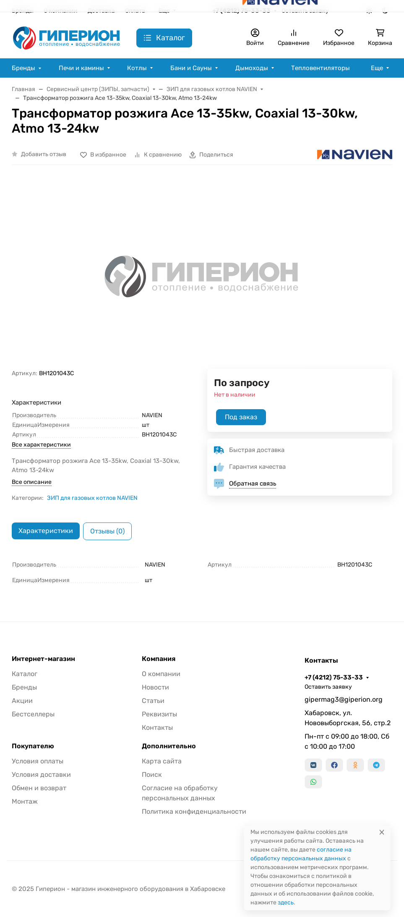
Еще (377, 68)
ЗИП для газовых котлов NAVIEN (92, 498)
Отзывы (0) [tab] (107, 531)
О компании (161, 674)
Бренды (23, 68)
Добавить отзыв (43, 154)
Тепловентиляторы (320, 68)
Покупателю (33, 746)
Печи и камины (81, 68)
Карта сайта (162, 761)
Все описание (32, 482)
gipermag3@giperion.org (344, 699)
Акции (22, 701)
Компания (158, 659)
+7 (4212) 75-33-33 (334, 677)
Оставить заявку (328, 686)
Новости (155, 687)
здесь (286, 902)
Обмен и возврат (39, 788)
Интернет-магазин (43, 659)
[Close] (382, 832)
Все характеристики (41, 444)
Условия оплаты (37, 761)
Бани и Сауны (191, 68)
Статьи (153, 701)
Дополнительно (169, 746)
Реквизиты (159, 714)
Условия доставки (41, 775)
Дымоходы (251, 68)
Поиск (152, 775)
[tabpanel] (202, 572)
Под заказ (241, 417)
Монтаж (25, 801)
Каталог (24, 674)
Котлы (137, 68)
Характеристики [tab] (45, 531)
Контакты (157, 728)
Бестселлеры (33, 714)
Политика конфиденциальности (194, 811)
